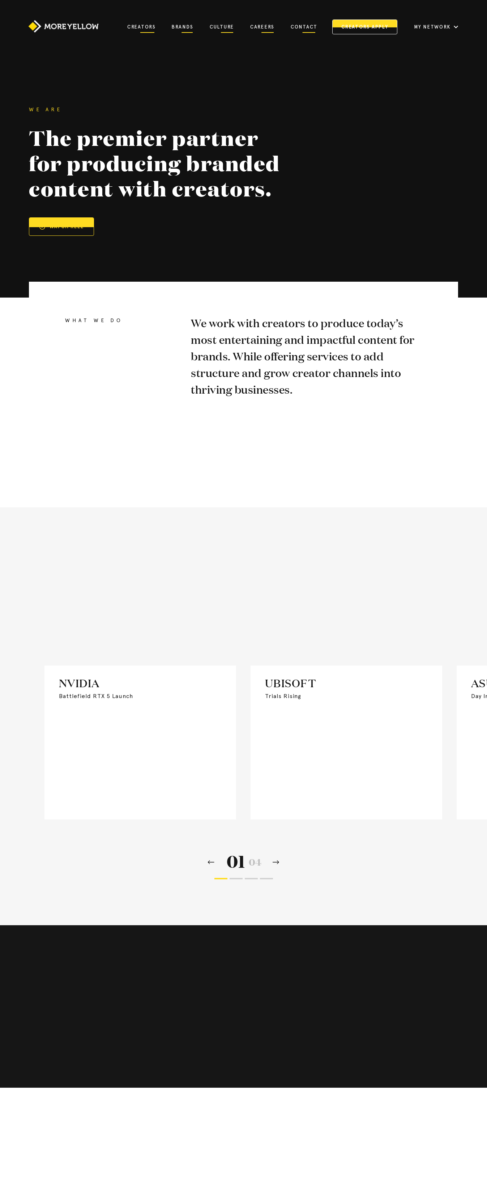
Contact (303, 27)
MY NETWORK (436, 27)
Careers (262, 27)
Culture (222, 27)
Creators (141, 27)
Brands (182, 27)
